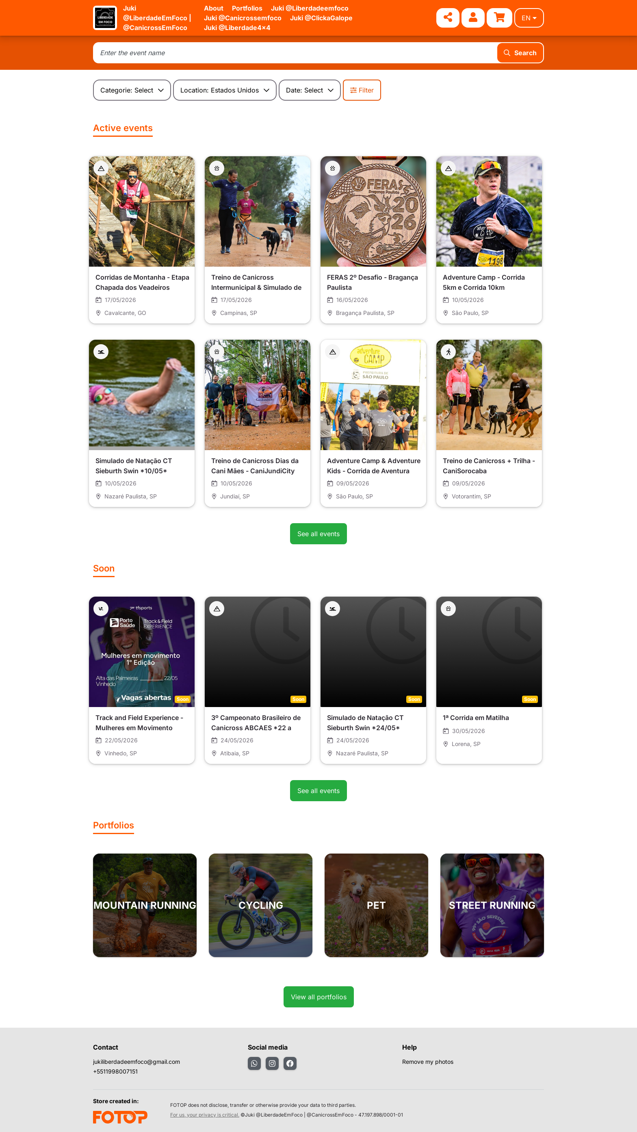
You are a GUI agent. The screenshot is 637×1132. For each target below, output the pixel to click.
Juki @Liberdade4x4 (237, 28)
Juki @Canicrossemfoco (243, 18)
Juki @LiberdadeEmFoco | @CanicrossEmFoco (157, 18)
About (213, 8)
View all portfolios (319, 997)
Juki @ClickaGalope (321, 18)
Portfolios (247, 8)
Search (520, 53)
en (529, 18)
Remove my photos (427, 1061)
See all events (318, 534)
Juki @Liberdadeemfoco (310, 8)
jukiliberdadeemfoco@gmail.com (136, 1061)
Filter (362, 90)
